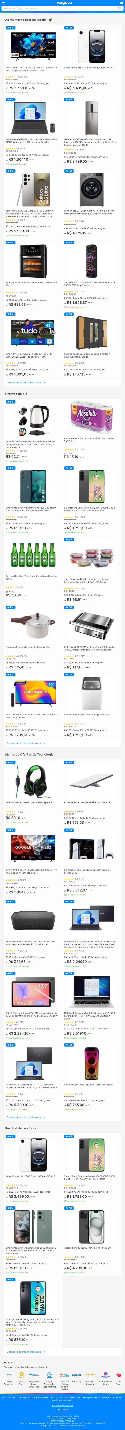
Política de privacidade (62, 1406)
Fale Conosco (62, 1409)
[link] (64, 3)
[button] (3, 3)
